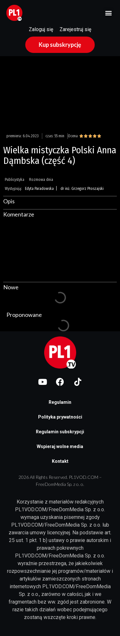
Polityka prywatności (60, 417)
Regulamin (60, 402)
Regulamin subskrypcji (60, 431)
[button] (108, 12)
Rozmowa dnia (41, 179)
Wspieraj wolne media (60, 446)
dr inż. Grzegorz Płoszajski (82, 188)
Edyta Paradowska (39, 188)
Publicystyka (14, 179)
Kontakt (60, 461)
